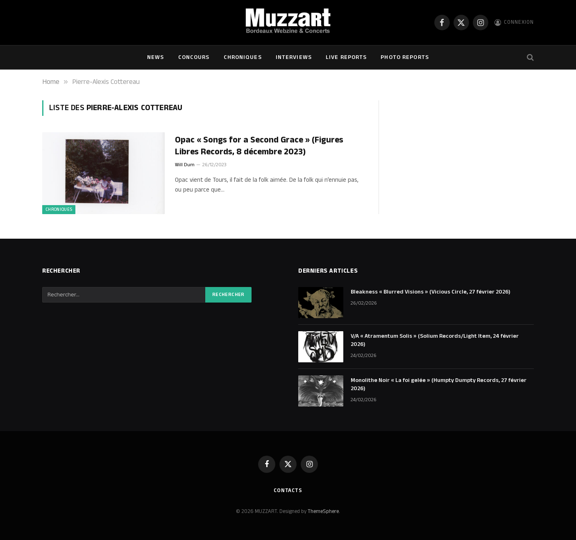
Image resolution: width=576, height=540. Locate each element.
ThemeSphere (323, 511)
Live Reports (346, 57)
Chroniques (243, 57)
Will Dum (185, 164)
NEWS (155, 57)
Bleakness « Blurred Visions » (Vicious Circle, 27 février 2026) (430, 292)
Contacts (288, 490)
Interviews (294, 57)
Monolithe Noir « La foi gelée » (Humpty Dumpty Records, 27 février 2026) (438, 384)
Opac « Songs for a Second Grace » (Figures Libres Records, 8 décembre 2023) (259, 146)
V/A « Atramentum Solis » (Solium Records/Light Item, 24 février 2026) (435, 340)
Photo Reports (405, 57)
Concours (194, 57)
